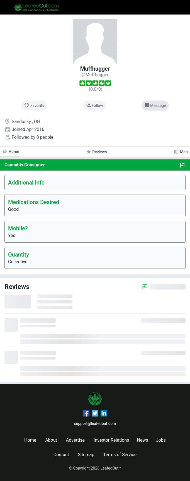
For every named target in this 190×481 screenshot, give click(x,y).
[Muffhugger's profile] (95, 74)
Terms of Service (120, 454)
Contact (61, 454)
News (142, 440)
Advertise (75, 440)
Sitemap (86, 454)
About (51, 440)
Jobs (161, 440)
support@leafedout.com (95, 423)
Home (30, 440)
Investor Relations (111, 440)
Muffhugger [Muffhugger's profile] (95, 68)
